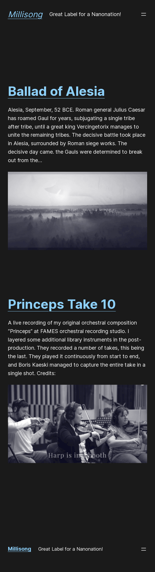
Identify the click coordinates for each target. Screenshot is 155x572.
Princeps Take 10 (62, 304)
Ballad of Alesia (56, 91)
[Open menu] (143, 14)
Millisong (25, 14)
